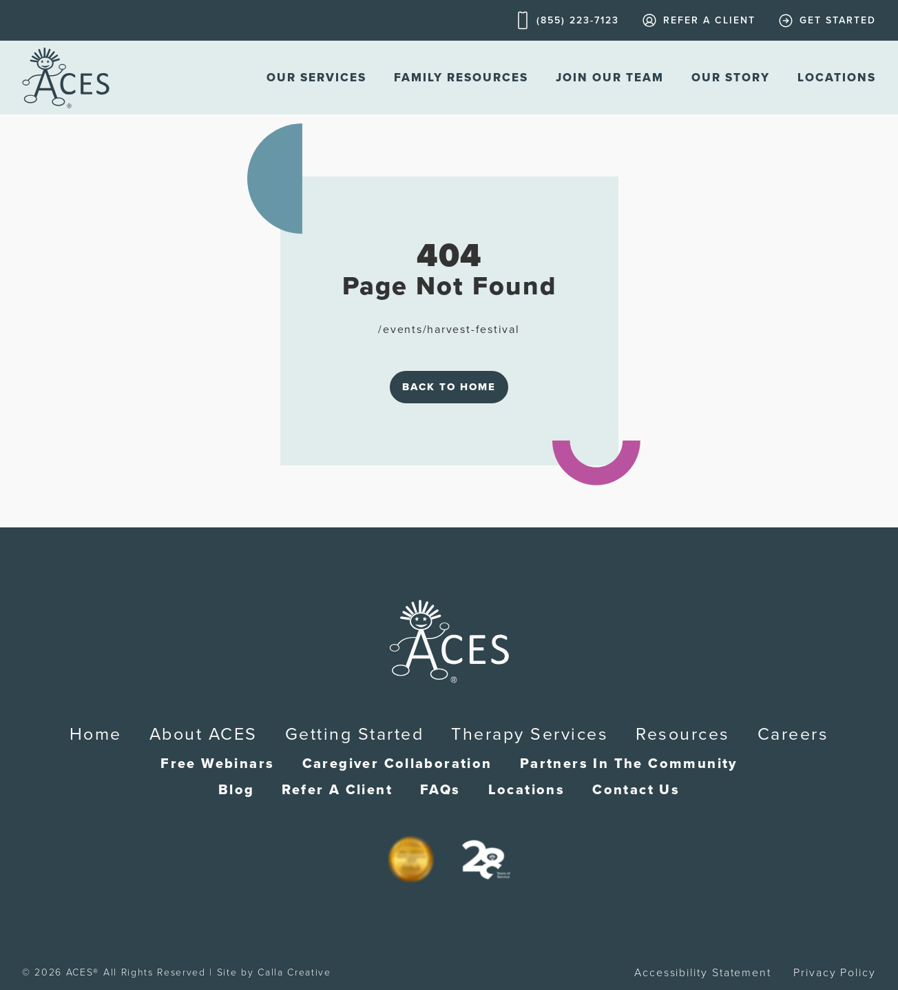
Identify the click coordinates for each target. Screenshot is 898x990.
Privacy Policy (834, 973)
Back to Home (449, 386)
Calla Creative (294, 972)
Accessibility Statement (702, 973)
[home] (65, 77)
